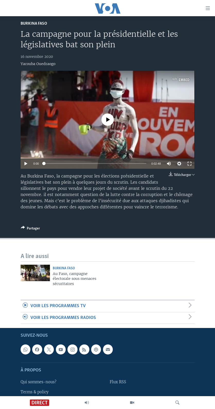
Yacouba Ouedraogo (38, 63)
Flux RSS (118, 382)
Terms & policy (34, 391)
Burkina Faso (34, 23)
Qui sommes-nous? (38, 382)
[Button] (30, 229)
